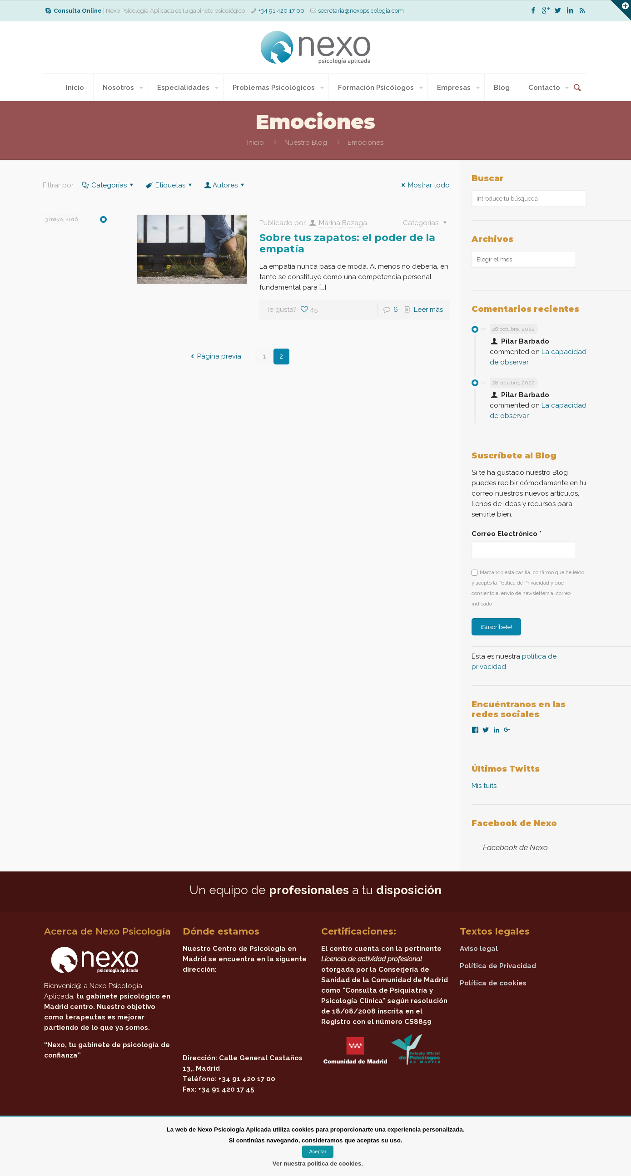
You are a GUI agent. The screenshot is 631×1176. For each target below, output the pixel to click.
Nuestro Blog (305, 142)
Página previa (214, 356)
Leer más (428, 309)
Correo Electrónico (507, 534)
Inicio (255, 142)
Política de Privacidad (498, 966)
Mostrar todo (424, 185)
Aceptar (318, 1151)
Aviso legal (479, 949)
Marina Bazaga (343, 223)
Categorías (108, 185)
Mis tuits (484, 786)
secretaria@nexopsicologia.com (361, 10)
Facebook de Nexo (514, 823)
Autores (225, 185)
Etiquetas (169, 185)
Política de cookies (493, 983)
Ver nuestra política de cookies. (318, 1163)
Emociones (365, 142)
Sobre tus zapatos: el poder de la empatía (347, 243)
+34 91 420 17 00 (281, 10)
